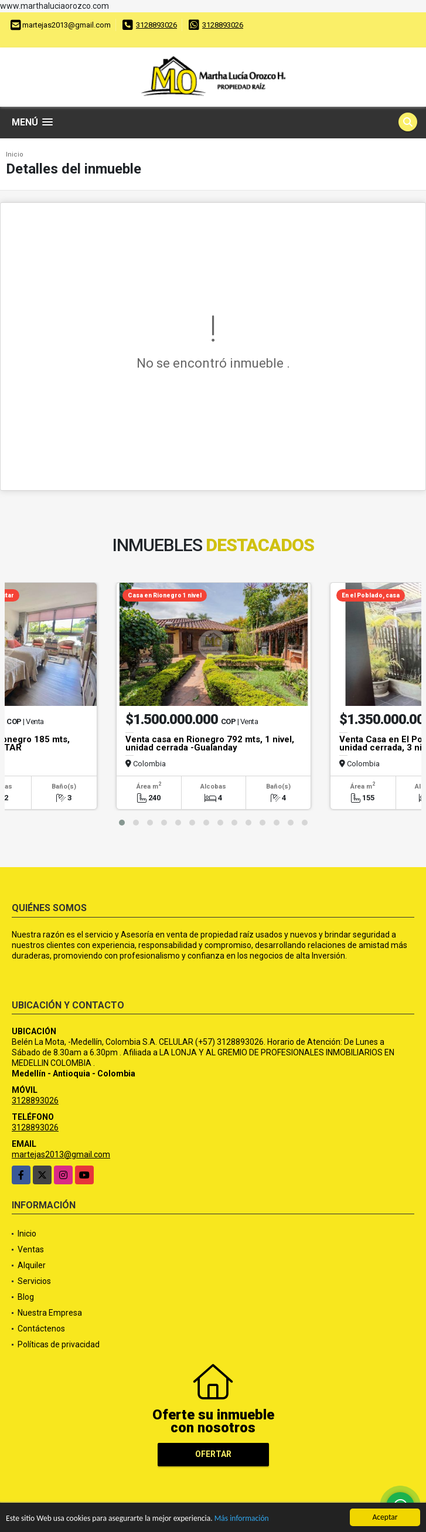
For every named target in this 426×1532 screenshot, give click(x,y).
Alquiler (32, 1265)
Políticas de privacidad (59, 1344)
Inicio (14, 154)
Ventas (31, 1249)
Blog (26, 1297)
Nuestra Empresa (50, 1312)
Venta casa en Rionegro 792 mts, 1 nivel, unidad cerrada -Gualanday (209, 743)
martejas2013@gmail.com (61, 1154)
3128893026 (156, 25)
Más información (241, 1519)
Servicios (34, 1281)
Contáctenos (41, 1328)
